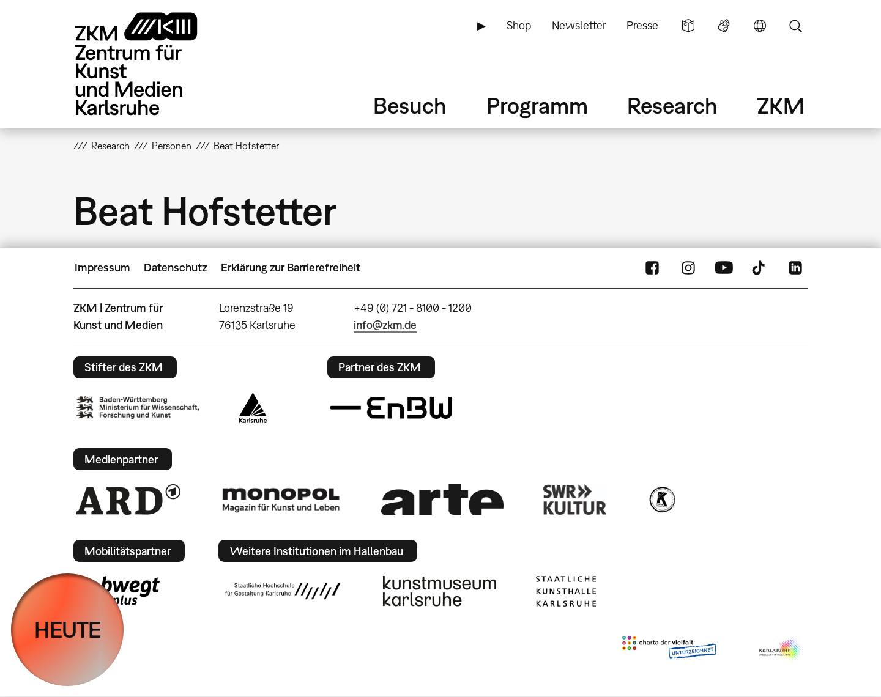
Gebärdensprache (724, 25)
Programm (537, 105)
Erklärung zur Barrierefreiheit (290, 267)
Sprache (760, 25)
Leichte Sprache (688, 25)
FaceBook (652, 267)
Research (672, 105)
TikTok (760, 267)
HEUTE (67, 629)
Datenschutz (175, 267)
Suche (795, 25)
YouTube (724, 267)
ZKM (781, 105)
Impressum (102, 267)
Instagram (688, 267)
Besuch (410, 105)
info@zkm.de (385, 325)
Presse (642, 25)
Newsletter (579, 25)
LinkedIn (795, 267)
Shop (519, 25)
